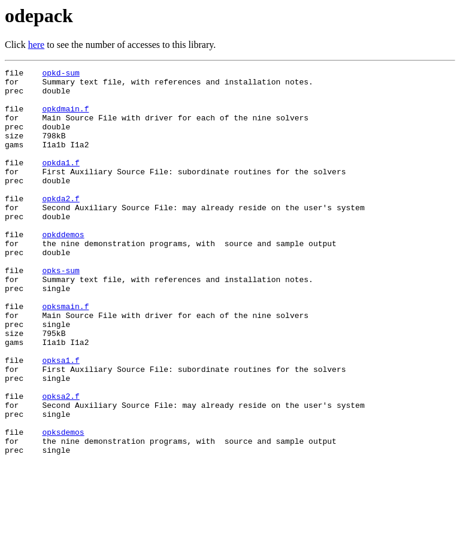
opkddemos (63, 268)
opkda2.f (60, 225)
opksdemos (63, 505)
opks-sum (60, 311)
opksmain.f (65, 354)
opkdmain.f (65, 117)
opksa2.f (60, 462)
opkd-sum (60, 74)
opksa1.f (60, 419)
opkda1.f (60, 182)
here (36, 45)
